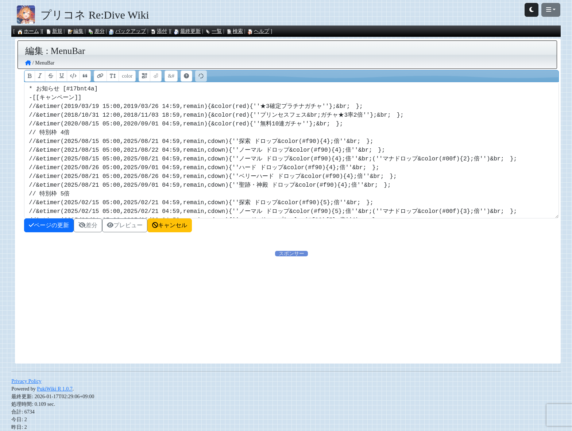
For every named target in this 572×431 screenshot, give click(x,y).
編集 (75, 31)
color (127, 76)
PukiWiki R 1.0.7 (54, 389)
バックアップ (127, 31)
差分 (96, 31)
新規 (54, 31)
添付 (158, 31)
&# (171, 76)
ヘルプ (258, 31)
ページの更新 (49, 225)
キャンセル (169, 225)
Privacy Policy (26, 381)
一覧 (213, 31)
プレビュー (125, 225)
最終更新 (187, 31)
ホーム (28, 31)
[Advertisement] (223, 308)
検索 (234, 31)
